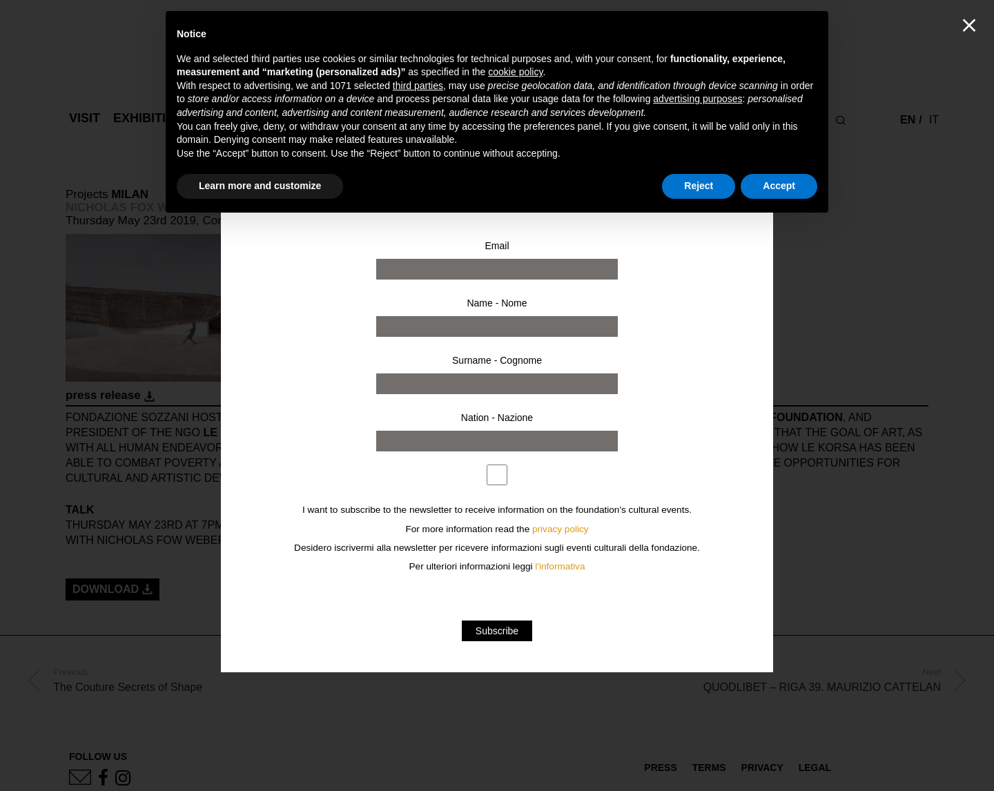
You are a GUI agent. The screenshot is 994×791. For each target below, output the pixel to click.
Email (497, 245)
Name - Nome (497, 303)
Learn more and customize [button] (260, 185)
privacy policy (560, 529)
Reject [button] (698, 185)
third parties (418, 85)
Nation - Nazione (497, 417)
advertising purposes (697, 98)
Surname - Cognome (497, 360)
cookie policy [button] (515, 71)
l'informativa (560, 566)
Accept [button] (779, 185)
